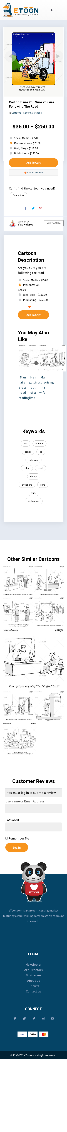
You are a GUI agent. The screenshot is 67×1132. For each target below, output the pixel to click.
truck (33, 493)
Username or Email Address (24, 801)
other (27, 468)
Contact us (18, 195)
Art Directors (33, 970)
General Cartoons (32, 112)
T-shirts (33, 986)
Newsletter (34, 964)
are (25, 443)
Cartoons (16, 112)
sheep (33, 476)
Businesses (33, 975)
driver (28, 451)
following (33, 460)
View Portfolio (54, 223)
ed (40, 451)
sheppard (27, 484)
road (40, 468)
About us (33, 981)
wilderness (33, 501)
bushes (39, 443)
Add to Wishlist (33, 172)
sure (42, 484)
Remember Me (17, 838)
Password (12, 820)
